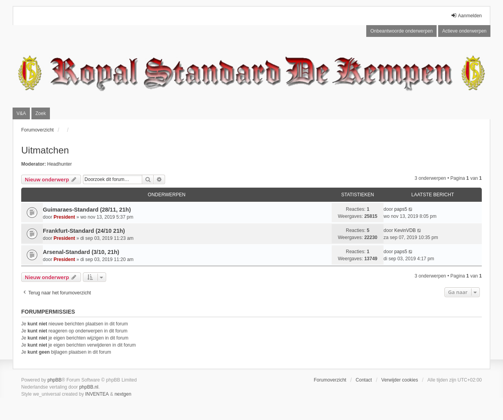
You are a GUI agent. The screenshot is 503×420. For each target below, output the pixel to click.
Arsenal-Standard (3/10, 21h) (81, 252)
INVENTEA (97, 394)
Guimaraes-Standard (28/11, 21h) (87, 209)
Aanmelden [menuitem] (466, 15)
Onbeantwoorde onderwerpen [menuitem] (401, 31)
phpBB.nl (88, 387)
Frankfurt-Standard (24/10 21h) (84, 231)
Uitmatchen (45, 150)
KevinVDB (405, 230)
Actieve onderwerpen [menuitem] (464, 31)
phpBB (55, 380)
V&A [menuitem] (21, 113)
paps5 (400, 209)
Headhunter (59, 164)
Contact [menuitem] (364, 380)
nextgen (122, 394)
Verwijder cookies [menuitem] (399, 380)
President (64, 217)
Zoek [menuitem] (40, 113)
